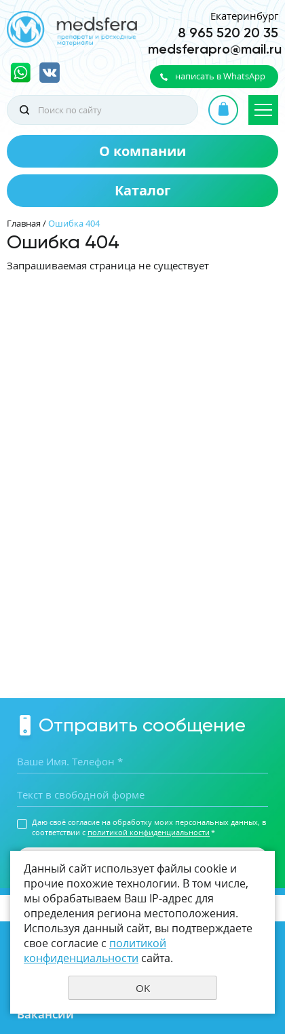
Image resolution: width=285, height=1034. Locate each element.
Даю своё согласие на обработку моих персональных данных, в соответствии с (149, 827)
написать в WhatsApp (220, 76)
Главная (24, 223)
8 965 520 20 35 (228, 32)
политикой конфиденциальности (149, 832)
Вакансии (45, 1014)
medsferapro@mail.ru (215, 49)
